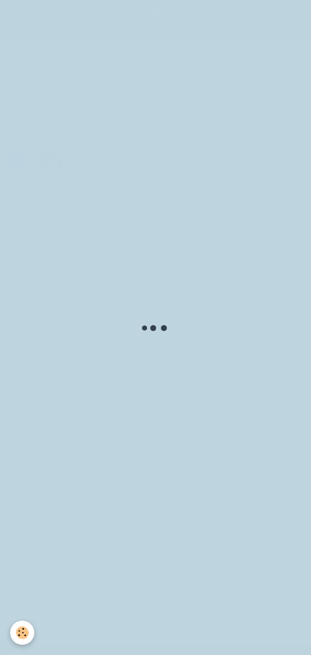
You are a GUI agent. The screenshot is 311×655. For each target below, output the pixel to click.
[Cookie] (23, 633)
